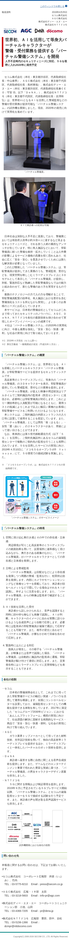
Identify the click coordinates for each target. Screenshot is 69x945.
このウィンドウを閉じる (52, 6)
